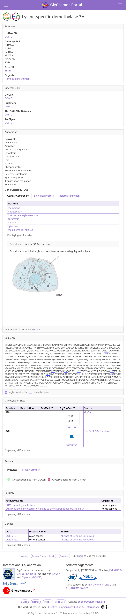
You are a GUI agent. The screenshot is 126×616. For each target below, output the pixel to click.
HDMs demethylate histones (21, 505)
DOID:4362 (11, 539)
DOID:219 (11, 536)
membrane (14, 208)
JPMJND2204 (115, 570)
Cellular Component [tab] (18, 195)
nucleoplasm (15, 211)
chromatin (13, 218)
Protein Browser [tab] (31, 469)
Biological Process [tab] (44, 195)
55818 (8, 70)
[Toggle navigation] (120, 5)
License (35, 601)
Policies (47, 601)
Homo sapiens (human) (17, 78)
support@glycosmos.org (91, 601)
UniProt (36, 329)
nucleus (12, 222)
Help (53, 556)
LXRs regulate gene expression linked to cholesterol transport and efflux (45, 508)
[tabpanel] (63, 261)
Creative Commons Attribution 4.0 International (78, 607)
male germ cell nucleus (20, 229)
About (24, 556)
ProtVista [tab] (12, 469)
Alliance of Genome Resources (77, 536)
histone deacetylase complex (23, 215)
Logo (25, 601)
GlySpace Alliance (26, 573)
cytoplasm (13, 226)
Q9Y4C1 (9, 36)
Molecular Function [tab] (69, 195)
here (80, 556)
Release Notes (39, 556)
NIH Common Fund (98, 584)
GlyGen (88, 412)
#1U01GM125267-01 (77, 588)
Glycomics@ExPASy (32, 577)
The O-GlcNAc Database (97, 431)
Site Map (61, 601)
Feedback (64, 556)
